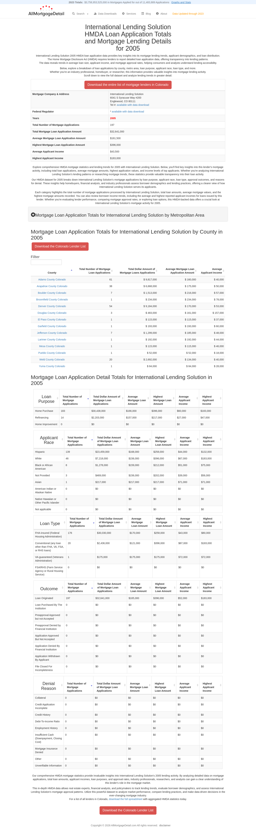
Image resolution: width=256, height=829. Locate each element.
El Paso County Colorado (52, 319)
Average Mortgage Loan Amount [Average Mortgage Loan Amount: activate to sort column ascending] (137, 400)
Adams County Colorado (52, 279)
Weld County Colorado (52, 359)
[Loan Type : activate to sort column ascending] (50, 522)
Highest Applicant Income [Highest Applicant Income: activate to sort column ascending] (208, 400)
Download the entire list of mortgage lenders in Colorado (127, 85)
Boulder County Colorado (52, 292)
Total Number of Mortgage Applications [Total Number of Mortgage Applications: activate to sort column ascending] (72, 400)
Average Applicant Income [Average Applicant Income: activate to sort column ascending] (211, 271)
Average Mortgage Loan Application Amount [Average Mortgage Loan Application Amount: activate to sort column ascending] (180, 271)
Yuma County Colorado (52, 366)
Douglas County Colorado (52, 312)
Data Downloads (105, 13)
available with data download (133, 104)
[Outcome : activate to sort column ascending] (49, 588)
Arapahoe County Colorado (52, 286)
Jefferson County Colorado (52, 332)
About (161, 13)
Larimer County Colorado (52, 339)
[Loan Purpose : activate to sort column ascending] (46, 398)
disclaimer (164, 825)
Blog (146, 13)
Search (80, 13)
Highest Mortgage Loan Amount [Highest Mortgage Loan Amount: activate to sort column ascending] (162, 400)
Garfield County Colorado (52, 326)
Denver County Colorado (52, 306)
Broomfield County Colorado (52, 299)
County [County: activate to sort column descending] (52, 272)
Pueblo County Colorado (52, 352)
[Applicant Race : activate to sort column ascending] (49, 439)
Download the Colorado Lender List (60, 246)
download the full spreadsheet (125, 799)
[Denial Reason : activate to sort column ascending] (49, 685)
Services (129, 13)
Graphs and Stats (181, 2)
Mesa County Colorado (52, 346)
